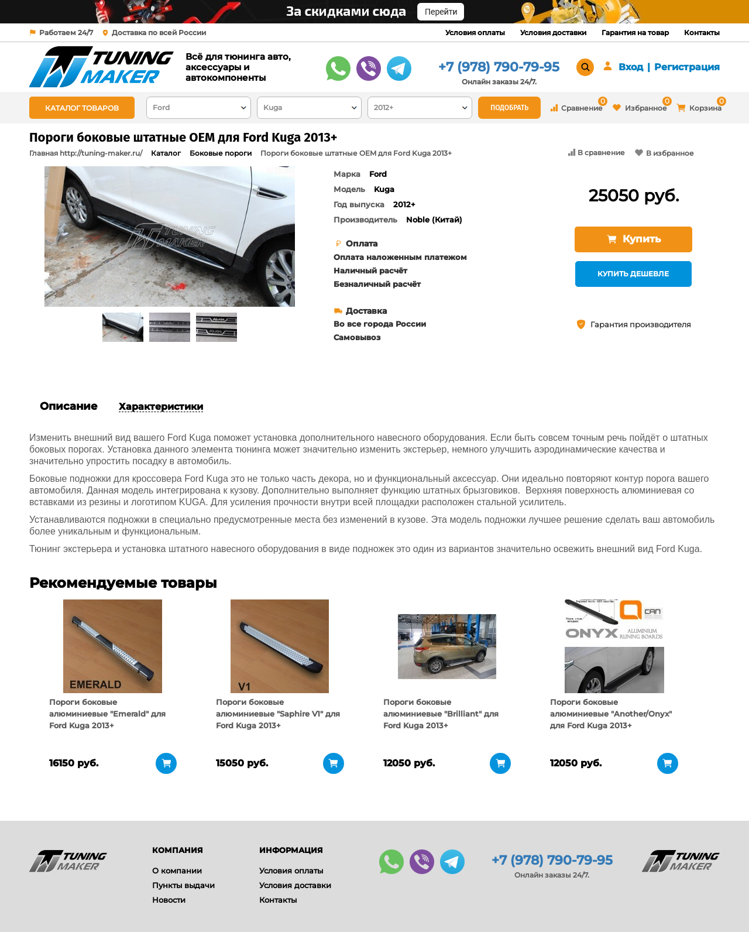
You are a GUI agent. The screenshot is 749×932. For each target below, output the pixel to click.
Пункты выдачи (183, 885)
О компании (177, 870)
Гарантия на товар (635, 32)
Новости (168, 899)
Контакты (702, 32)
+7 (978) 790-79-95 (498, 67)
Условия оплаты (475, 32)
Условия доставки (553, 32)
